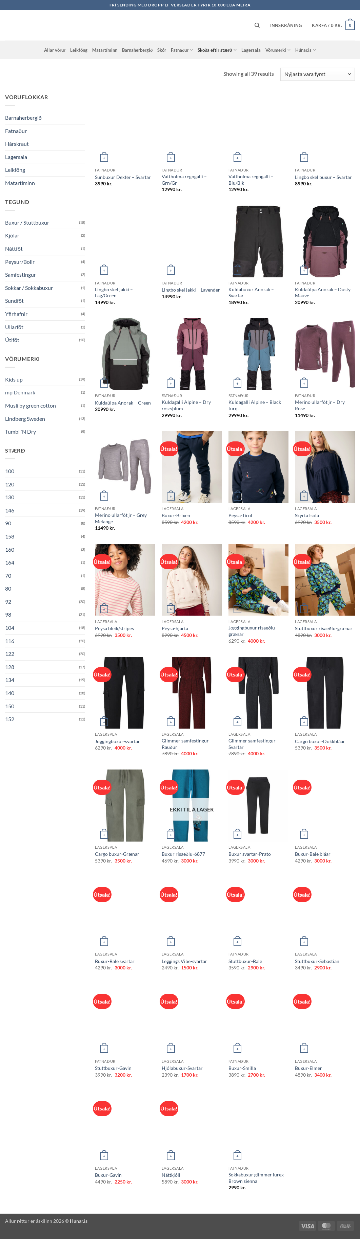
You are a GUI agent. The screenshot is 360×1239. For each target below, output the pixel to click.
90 (8, 523)
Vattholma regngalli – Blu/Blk (251, 180)
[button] (286, 25)
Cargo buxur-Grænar (117, 854)
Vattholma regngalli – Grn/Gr (184, 180)
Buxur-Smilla (242, 1068)
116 (9, 641)
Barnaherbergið (137, 50)
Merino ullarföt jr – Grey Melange (121, 518)
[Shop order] (317, 74)
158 (9, 536)
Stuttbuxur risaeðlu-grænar (324, 628)
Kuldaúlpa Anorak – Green (123, 403)
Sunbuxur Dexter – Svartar (123, 177)
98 (8, 614)
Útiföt (12, 340)
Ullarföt (14, 327)
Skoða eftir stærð (217, 50)
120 (9, 484)
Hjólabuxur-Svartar (182, 1068)
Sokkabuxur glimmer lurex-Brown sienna (256, 1178)
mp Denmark (20, 392)
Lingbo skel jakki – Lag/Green (114, 292)
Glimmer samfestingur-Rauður (186, 744)
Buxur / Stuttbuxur (27, 222)
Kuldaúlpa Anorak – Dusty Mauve (323, 292)
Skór (161, 50)
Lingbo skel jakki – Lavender (191, 290)
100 (9, 471)
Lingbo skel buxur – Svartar (323, 177)
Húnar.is (305, 50)
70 (8, 575)
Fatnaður (182, 50)
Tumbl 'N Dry (20, 431)
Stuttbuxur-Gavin (113, 1068)
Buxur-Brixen (176, 515)
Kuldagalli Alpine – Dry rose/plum (186, 405)
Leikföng (78, 50)
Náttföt (14, 248)
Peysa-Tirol (240, 515)
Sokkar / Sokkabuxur (29, 287)
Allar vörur (54, 50)
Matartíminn (104, 50)
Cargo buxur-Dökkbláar (320, 741)
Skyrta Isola (307, 515)
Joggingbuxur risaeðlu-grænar (252, 631)
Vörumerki (278, 50)
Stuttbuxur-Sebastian (317, 961)
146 (9, 510)
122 (9, 653)
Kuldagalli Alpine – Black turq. (254, 405)
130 (9, 497)
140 (9, 693)
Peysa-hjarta (175, 628)
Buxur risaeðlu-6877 (183, 854)
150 (9, 706)
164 (9, 562)
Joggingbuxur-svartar (117, 741)
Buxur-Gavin (108, 1175)
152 (9, 719)
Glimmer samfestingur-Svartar (252, 744)
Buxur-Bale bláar (313, 854)
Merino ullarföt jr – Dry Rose (320, 405)
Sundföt (14, 300)
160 (9, 549)
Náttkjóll (171, 1175)
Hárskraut (17, 143)
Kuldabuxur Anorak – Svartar (251, 292)
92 (8, 601)
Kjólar (12, 235)
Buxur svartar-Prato (249, 854)
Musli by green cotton (30, 405)
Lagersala (251, 50)
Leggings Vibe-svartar (184, 961)
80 (8, 588)
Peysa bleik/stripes (114, 628)
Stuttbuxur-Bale (245, 961)
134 (9, 679)
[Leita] (257, 25)
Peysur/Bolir (20, 261)
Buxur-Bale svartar (115, 961)
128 (9, 667)
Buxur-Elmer (308, 1068)
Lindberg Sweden (25, 418)
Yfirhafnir (16, 314)
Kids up (14, 379)
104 (9, 627)
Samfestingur (20, 274)
